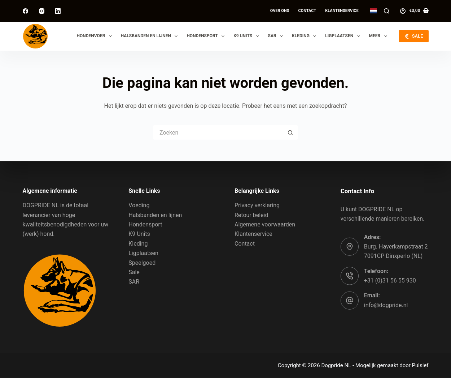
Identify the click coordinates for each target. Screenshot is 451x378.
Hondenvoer (96, 36)
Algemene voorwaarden (265, 224)
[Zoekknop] (290, 132)
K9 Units (247, 36)
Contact (307, 10)
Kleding (305, 36)
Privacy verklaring (257, 205)
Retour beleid (251, 214)
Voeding (138, 205)
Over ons (279, 10)
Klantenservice (342, 10)
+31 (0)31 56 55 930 (390, 280)
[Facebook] (25, 11)
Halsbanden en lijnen (151, 36)
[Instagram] (41, 11)
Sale (134, 272)
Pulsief (420, 365)
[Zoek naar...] (218, 132)
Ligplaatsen (344, 36)
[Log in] (403, 11)
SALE (413, 36)
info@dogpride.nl (386, 305)
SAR (277, 36)
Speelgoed (142, 262)
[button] (373, 10)
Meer (379, 36)
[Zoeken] (386, 11)
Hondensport (207, 36)
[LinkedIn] (58, 11)
